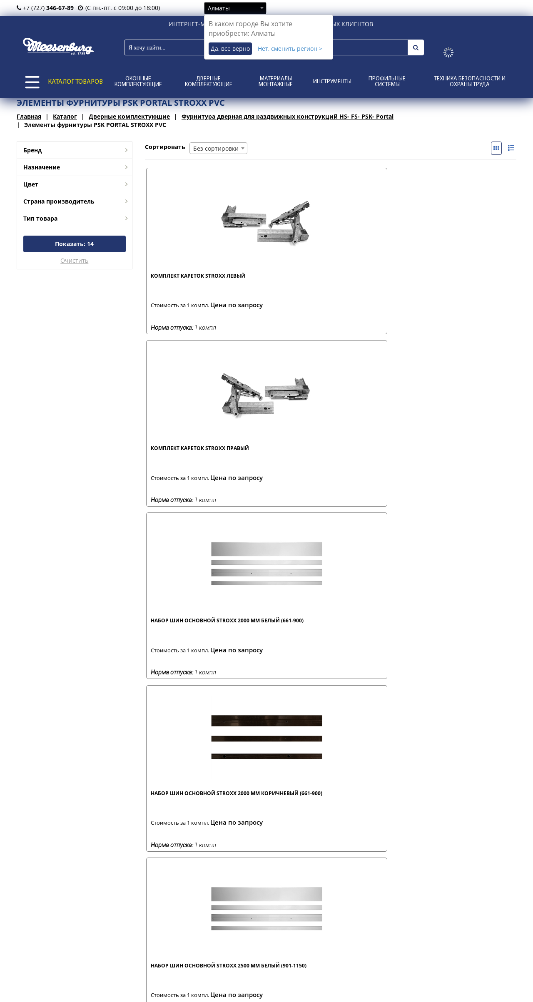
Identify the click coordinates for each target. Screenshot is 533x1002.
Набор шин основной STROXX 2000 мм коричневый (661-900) (458, 282)
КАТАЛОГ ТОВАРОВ (75, 82)
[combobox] (235, 8)
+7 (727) (45, 8)
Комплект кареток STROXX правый (279, 279)
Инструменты (332, 82)
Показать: (74, 244)
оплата (157, 957)
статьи (244, 948)
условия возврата (172, 966)
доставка (160, 948)
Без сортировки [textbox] (216, 148)
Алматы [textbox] (219, 8)
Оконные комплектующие (138, 82)
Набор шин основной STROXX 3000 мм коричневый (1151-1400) (459, 457)
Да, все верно (230, 48)
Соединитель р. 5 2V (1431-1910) (187, 804)
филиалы (71, 948)
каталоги (247, 966)
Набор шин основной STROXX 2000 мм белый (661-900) (372, 282)
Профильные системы (387, 82)
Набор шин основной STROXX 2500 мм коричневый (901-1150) (274, 457)
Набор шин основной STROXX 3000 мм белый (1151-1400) (373, 457)
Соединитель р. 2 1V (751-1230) (369, 629)
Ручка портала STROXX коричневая (274, 629)
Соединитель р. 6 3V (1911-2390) (278, 804)
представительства (85, 957)
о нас (66, 966)
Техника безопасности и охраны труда (470, 82)
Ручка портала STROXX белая (183, 629)
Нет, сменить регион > (290, 48)
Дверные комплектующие (208, 82)
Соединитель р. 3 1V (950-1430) (461, 629)
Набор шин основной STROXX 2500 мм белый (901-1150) (189, 457)
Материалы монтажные (276, 82)
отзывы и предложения (266, 957)
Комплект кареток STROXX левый (188, 279)
